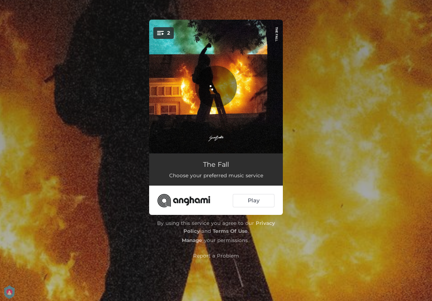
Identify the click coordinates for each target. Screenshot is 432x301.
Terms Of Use (230, 231)
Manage (192, 240)
